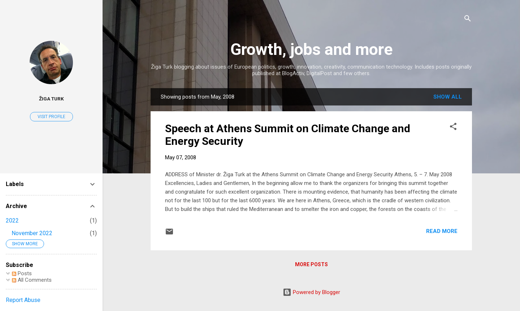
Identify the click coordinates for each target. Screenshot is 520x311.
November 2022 (32, 233)
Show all (447, 97)
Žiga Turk (51, 98)
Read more (442, 231)
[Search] (467, 20)
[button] (453, 127)
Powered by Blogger (311, 292)
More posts (311, 264)
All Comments (32, 280)
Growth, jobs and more (311, 49)
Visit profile (51, 116)
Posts (22, 273)
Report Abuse (23, 300)
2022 (12, 220)
